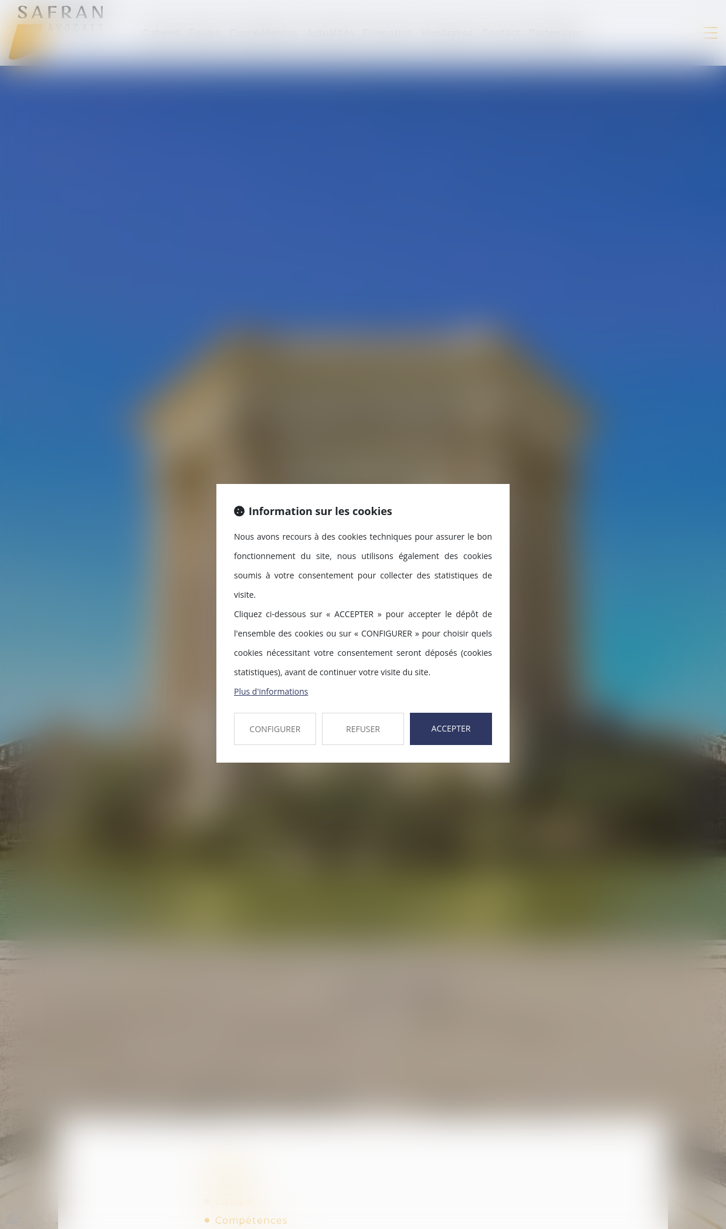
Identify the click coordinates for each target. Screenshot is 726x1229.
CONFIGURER (275, 728)
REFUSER (363, 728)
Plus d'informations (271, 691)
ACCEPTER (451, 728)
